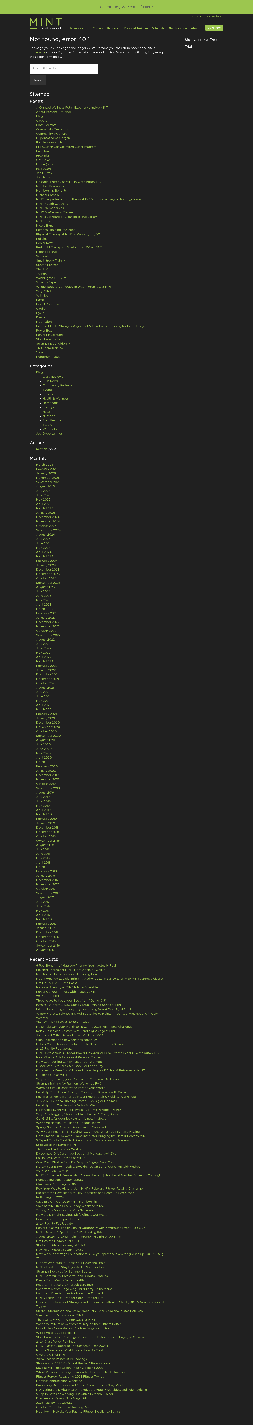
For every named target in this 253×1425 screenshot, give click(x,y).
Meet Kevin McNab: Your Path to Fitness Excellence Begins (78, 1411)
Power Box (44, 330)
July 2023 (43, 591)
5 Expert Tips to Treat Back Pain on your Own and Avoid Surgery (82, 1140)
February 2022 (46, 665)
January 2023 (46, 617)
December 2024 (48, 517)
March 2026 (44, 464)
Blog (39, 116)
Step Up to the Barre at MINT (57, 1145)
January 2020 (46, 770)
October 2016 (46, 941)
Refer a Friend (46, 252)
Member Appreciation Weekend (59, 1381)
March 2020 (44, 762)
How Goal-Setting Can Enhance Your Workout (69, 1061)
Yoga (39, 352)
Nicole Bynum (46, 225)
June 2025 (43, 495)
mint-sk (41, 449)
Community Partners (57, 385)
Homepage (51, 403)
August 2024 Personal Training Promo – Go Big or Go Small (79, 1236)
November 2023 (48, 574)
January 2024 (46, 565)
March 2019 (44, 814)
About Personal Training (53, 112)
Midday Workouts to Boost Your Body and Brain (71, 1263)
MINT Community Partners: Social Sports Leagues (72, 1276)
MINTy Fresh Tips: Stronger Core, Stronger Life (70, 1298)
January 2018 (45, 875)
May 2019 (43, 805)
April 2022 (43, 657)
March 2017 (44, 919)
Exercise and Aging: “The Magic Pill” (62, 1398)
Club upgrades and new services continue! (67, 1040)
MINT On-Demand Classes (54, 212)
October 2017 (46, 888)
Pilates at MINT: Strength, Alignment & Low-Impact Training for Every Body (90, 326)
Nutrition (49, 416)
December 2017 (47, 880)
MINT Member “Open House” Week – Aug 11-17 (69, 1232)
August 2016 (45, 950)
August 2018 (45, 845)
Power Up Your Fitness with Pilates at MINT (67, 991)
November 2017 (47, 884)
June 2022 (43, 648)
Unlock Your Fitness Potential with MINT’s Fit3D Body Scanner (81, 1044)
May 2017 (43, 910)
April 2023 (43, 604)
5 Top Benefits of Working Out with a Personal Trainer (74, 1394)
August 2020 (45, 740)
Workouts (50, 429)
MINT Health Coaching (52, 203)
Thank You (43, 269)
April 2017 (43, 915)
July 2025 (43, 491)
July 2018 (43, 849)
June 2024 (44, 543)
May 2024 (43, 547)
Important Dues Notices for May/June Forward (69, 1293)
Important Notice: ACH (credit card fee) (64, 1284)
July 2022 (43, 644)
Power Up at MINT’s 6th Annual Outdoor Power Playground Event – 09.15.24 (90, 1228)
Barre (40, 300)
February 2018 (46, 871)
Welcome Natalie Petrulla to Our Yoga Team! (68, 1123)
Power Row (44, 243)
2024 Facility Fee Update (54, 1223)
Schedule (43, 256)
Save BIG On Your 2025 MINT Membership (66, 1201)
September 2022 (48, 635)
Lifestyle (49, 407)
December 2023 (47, 569)
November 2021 (47, 679)
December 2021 (47, 674)
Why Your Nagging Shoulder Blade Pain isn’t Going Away (77, 1114)
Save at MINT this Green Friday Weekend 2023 (69, 1368)
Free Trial (43, 151)
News (47, 411)
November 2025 (48, 477)
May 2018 (43, 858)
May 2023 (43, 600)
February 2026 (47, 469)
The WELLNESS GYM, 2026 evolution (63, 1022)
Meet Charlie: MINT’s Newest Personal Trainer (68, 1057)
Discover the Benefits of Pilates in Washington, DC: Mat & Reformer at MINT (90, 1070)
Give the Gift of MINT (51, 1354)
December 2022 (47, 622)
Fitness (48, 394)
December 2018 (47, 827)
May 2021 (43, 700)
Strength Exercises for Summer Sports (64, 1271)
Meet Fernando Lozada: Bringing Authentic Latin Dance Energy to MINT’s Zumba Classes (100, 978)
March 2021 (44, 709)
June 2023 (43, 596)
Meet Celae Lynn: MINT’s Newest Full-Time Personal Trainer (78, 1110)
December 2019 (47, 775)
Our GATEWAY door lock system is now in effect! (71, 1118)
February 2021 (46, 714)
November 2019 (47, 779)
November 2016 (47, 937)
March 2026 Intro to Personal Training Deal (67, 974)
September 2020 (48, 735)
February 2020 (47, 766)
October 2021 (46, 683)
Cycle (40, 313)
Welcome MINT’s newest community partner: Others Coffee (79, 1324)
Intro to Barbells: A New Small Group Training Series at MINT (79, 1005)
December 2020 (48, 722)
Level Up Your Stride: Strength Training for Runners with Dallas (81, 1092)
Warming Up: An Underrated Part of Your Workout (72, 1088)
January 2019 (45, 823)
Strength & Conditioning (53, 343)
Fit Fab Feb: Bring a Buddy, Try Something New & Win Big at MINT (84, 1009)
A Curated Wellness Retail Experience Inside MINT (72, 107)
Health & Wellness (56, 398)
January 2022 (46, 670)
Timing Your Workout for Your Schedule (65, 1210)
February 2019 (46, 819)
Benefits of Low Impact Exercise (59, 1219)
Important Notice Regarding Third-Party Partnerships (74, 1289)
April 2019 (43, 810)
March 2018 (44, 867)
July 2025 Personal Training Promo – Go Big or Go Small (76, 1101)
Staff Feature (52, 420)
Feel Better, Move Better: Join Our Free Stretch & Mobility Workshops (86, 1096)
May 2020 (43, 753)
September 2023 (48, 582)
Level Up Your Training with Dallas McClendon (69, 1105)
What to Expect (47, 282)
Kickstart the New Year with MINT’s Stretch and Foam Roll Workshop (85, 1193)
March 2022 (44, 661)
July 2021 (43, 692)
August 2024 (45, 534)
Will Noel (42, 295)
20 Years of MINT (48, 996)
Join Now (43, 177)
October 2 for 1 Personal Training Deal (63, 1407)
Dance (40, 317)
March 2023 (44, 609)
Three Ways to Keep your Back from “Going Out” (71, 1000)
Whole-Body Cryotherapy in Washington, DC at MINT (74, 287)
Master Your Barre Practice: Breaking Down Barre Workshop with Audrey (88, 1166)
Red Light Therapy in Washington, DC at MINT (69, 247)
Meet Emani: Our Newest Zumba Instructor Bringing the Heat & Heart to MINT (91, 1136)
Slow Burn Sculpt (48, 339)
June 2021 (43, 696)
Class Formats (46, 125)
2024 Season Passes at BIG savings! (62, 1359)
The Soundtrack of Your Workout (60, 1149)
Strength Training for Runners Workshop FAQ (68, 1083)
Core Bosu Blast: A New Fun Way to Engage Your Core (75, 1162)
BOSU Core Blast (48, 304)
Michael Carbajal (48, 195)
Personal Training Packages (55, 230)
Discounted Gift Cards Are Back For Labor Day (69, 1066)
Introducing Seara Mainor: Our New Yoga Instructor (72, 1328)
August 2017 (45, 897)
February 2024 (47, 561)
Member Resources (50, 186)
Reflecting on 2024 (50, 1197)
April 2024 (44, 552)
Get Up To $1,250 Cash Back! (56, 983)
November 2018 (47, 832)
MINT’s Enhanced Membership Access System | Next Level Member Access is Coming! (98, 1175)
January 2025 (46, 512)
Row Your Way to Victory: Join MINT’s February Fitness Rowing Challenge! (90, 1188)
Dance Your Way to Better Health (60, 1280)
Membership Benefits (51, 190)
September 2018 (48, 840)
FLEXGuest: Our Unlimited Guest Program (66, 147)
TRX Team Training (49, 348)
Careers (41, 120)
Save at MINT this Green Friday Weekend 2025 (69, 1035)
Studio (47, 424)
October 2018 (46, 836)
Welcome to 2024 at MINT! (55, 1333)
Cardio (41, 308)
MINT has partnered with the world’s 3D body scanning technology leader (89, 199)
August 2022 (45, 639)
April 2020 (44, 757)
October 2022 (46, 631)
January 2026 (46, 473)
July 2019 (43, 797)
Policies (41, 238)
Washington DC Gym (51, 278)
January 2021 (45, 718)
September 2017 (48, 893)
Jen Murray (44, 173)
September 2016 (48, 945)
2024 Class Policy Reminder (56, 1341)
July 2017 (43, 902)
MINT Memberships (50, 208)
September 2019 (48, 788)
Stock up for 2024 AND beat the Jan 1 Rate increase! (73, 1363)
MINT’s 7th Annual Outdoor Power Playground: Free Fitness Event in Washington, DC (97, 1053)
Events (47, 390)
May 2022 (43, 652)
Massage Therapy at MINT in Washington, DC (68, 182)
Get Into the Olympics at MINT (58, 1241)
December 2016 (47, 932)
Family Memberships (51, 142)
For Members (213, 16)
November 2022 (48, 626)
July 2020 (43, 744)
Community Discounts (52, 129)
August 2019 (45, 792)
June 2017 (43, 906)
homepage (37, 52)
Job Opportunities (49, 433)
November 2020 (48, 727)
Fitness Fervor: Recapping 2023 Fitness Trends (70, 1376)
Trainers (41, 273)
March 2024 (44, 556)
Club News (50, 381)
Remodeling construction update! (60, 1180)
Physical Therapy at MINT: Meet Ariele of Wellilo (70, 970)
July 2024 (43, 539)
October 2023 (46, 578)
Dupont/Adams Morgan (53, 138)
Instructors (44, 168)
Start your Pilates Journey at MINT (61, 1245)
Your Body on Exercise (52, 1171)
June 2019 (43, 801)
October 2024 (46, 526)
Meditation (44, 321)
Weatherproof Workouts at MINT (60, 1315)
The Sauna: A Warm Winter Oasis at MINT (66, 1319)
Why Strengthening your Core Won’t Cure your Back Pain (77, 1079)
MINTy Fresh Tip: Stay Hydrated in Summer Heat (71, 1267)
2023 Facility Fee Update (54, 1403)
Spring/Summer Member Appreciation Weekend (71, 1127)
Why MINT (43, 291)
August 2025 (45, 486)
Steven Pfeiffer (47, 265)
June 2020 (44, 749)
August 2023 (45, 587)
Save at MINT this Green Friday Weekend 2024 (70, 1206)
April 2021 (43, 705)
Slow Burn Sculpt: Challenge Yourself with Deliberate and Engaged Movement (92, 1337)
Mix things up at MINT (51, 1075)
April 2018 (43, 862)
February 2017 (46, 923)
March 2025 (44, 508)
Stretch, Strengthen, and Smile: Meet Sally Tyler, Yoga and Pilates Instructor (90, 1311)
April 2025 (43, 504)
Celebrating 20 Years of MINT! (126, 7)
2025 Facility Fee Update (54, 1048)
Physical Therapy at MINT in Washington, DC (68, 234)
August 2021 (45, 687)
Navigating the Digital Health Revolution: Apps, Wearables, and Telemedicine (91, 1389)
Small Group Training (51, 260)
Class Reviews (53, 376)
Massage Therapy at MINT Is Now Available (67, 987)
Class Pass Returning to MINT (57, 1184)
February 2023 (46, 613)
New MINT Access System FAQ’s (59, 1249)
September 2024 (48, 530)
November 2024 (48, 521)
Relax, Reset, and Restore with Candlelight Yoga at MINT (76, 1031)
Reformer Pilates (48, 356)
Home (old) (44, 164)
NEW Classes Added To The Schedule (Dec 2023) (72, 1346)
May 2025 (43, 499)
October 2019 (46, 784)
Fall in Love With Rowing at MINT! (60, 1158)
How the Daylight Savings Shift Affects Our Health (72, 1214)
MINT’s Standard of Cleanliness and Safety (66, 217)
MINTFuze (43, 221)
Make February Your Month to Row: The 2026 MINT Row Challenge (84, 1026)
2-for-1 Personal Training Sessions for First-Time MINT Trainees (80, 1372)
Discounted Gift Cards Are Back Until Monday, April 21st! (76, 1153)
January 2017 (45, 928)
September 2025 (48, 482)
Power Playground (49, 335)
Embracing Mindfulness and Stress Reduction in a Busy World (80, 1385)
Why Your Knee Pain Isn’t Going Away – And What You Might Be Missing (88, 1131)
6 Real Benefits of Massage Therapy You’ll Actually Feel (76, 965)
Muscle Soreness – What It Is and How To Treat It (71, 1350)
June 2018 (43, 854)
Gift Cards (43, 160)
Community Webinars (51, 133)
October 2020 (46, 731)
